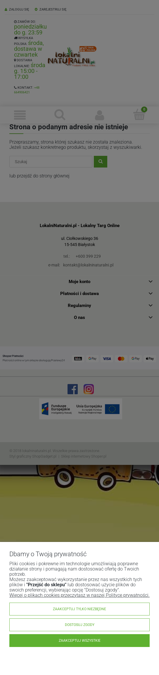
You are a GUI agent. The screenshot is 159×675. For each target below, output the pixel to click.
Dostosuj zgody (79, 625)
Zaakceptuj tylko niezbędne (79, 609)
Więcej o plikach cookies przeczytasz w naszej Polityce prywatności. (79, 595)
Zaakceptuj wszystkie (80, 641)
